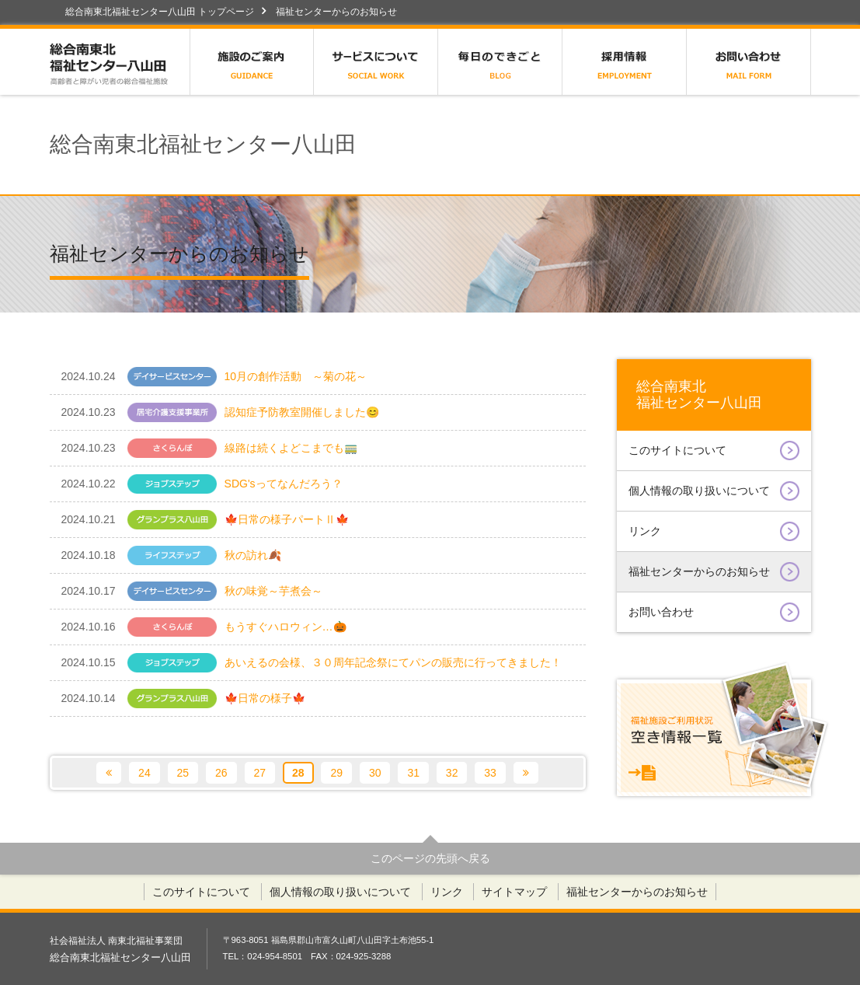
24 (144, 773)
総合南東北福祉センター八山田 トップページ (159, 11)
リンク (713, 531)
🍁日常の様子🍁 (188, 698)
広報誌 (500, 62)
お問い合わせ (749, 62)
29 (336, 773)
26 (221, 773)
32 (452, 773)
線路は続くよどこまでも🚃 (209, 448)
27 (260, 773)
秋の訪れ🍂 (193, 555)
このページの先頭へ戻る (430, 858)
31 (413, 773)
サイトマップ (514, 891)
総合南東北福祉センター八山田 (120, 62)
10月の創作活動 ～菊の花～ (214, 376)
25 (183, 773)
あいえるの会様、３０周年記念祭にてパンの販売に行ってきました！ (311, 662)
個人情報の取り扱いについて (713, 491)
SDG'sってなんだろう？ (202, 484)
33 (490, 773)
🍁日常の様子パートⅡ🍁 (205, 519)
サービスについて (376, 62)
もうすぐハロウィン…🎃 (203, 627)
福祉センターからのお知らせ (713, 572)
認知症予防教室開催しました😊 (220, 412)
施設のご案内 (252, 62)
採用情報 (624, 62)
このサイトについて (713, 450)
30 (375, 773)
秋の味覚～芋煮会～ (193, 591)
